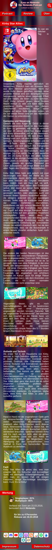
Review (28, 13)
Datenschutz (42, 546)
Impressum (9, 546)
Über (47, 13)
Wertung (7, 492)
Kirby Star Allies (12, 23)
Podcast (7, 13)
